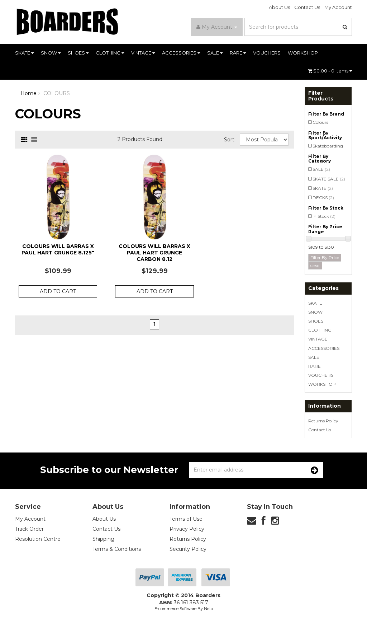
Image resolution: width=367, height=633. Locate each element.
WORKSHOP (303, 53)
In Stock (324, 216)
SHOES (78, 53)
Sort (229, 139)
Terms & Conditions (116, 549)
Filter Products (320, 96)
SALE (215, 53)
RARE (238, 53)
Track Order (29, 529)
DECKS (323, 197)
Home (28, 93)
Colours (320, 122)
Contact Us (307, 7)
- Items (330, 71)
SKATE (24, 53)
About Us (279, 7)
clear (315, 265)
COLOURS (56, 93)
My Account (338, 7)
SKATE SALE (329, 179)
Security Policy (188, 549)
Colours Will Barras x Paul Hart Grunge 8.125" (58, 249)
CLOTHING (110, 53)
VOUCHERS (267, 53)
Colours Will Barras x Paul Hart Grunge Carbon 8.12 (154, 252)
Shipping (103, 539)
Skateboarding (328, 146)
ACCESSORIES (181, 53)
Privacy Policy (187, 529)
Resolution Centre (38, 539)
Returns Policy (323, 420)
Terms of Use (186, 519)
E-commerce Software (175, 608)
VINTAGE (143, 53)
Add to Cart (58, 291)
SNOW (51, 53)
